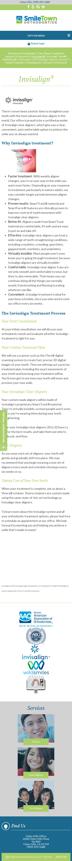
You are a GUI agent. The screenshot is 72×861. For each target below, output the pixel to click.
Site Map (48, 857)
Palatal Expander (14, 62)
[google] (38, 7)
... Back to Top (60, 857)
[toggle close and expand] (3, 447)
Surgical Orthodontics (17, 56)
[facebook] (28, 7)
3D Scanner (25, 59)
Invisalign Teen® (56, 56)
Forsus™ (64, 59)
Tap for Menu (36, 35)
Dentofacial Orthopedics (22, 53)
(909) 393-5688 (41, 2)
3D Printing (40, 59)
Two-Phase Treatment (50, 53)
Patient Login (36, 44)
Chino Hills (26, 2)
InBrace (53, 59)
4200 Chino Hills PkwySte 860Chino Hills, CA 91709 (36, 841)
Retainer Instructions (55, 62)
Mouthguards (33, 62)
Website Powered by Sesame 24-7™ (24, 857)
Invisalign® (38, 56)
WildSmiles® (9, 59)
